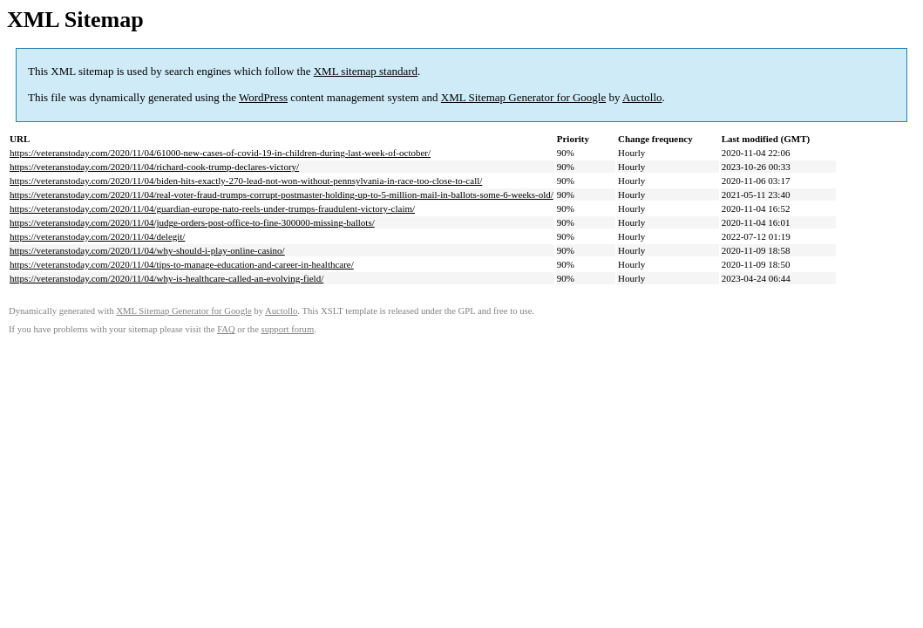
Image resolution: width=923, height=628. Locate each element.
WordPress (263, 97)
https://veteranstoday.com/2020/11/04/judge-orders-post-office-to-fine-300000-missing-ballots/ (192, 222)
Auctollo (642, 97)
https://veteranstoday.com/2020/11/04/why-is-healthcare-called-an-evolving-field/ (166, 278)
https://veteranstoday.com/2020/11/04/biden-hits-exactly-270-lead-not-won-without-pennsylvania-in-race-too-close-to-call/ (246, 180)
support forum (288, 329)
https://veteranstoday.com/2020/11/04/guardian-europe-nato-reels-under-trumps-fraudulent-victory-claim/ (212, 208)
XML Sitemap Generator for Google (523, 97)
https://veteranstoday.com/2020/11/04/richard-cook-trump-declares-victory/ (154, 166)
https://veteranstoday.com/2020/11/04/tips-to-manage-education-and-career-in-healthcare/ (182, 264)
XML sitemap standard (365, 71)
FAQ (226, 329)
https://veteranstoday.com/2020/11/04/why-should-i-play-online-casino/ (147, 250)
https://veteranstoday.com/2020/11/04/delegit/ (97, 236)
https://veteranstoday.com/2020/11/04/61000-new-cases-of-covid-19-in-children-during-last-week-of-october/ (220, 152)
